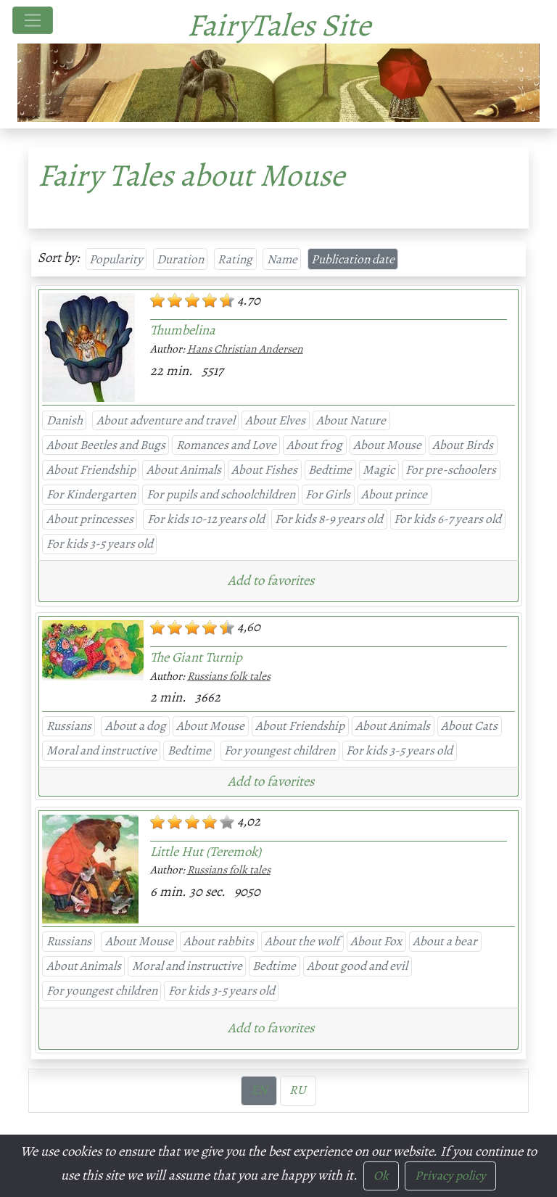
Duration (180, 259)
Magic (379, 469)
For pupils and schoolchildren (221, 494)
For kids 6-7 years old (447, 518)
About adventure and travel (165, 420)
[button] (274, 579)
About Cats (469, 725)
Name (282, 259)
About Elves (275, 420)
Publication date (353, 259)
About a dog (135, 725)
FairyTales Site (279, 25)
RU (297, 1089)
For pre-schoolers (450, 469)
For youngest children (279, 750)
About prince (394, 494)
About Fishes (264, 469)
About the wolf (302, 941)
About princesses (89, 518)
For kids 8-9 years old (329, 518)
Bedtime (330, 469)
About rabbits (218, 941)
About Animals (184, 469)
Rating (235, 259)
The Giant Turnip (196, 657)
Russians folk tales (229, 675)
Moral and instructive (101, 750)
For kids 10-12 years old (206, 518)
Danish (64, 420)
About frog (314, 444)
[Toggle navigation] (32, 21)
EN (259, 1089)
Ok (381, 1175)
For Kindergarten (91, 494)
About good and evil (357, 965)
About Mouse (387, 444)
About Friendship (91, 469)
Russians (68, 725)
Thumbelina (182, 330)
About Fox (376, 941)
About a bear (445, 941)
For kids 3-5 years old (99, 543)
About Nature (351, 420)
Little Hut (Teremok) (205, 851)
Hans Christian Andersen (245, 348)
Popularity (116, 259)
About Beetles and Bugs (105, 444)
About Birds (462, 444)
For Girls (327, 494)
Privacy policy (450, 1175)
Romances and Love (226, 444)
